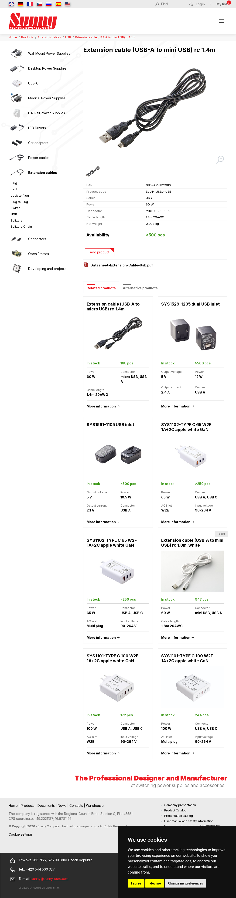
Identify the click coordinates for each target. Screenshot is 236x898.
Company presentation (180, 805)
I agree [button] (136, 883)
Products (27, 37)
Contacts (76, 805)
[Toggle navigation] (221, 21)
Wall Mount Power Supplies (49, 53)
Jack (14, 189)
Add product (99, 252)
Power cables (38, 158)
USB (68, 37)
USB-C (33, 83)
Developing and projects (47, 269)
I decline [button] (154, 883)
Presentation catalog (178, 815)
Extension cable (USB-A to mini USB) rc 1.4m (105, 37)
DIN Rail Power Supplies (46, 113)
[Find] (172, 4)
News (62, 805)
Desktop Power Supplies (47, 68)
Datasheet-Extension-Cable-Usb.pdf (121, 265)
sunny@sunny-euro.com (49, 879)
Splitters (16, 220)
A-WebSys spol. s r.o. (45, 887)
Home (13, 37)
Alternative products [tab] (140, 288)
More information (101, 406)
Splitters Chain (21, 226)
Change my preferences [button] (185, 883)
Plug (14, 183)
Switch (16, 208)
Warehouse (95, 805)
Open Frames (38, 254)
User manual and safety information (188, 821)
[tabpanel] (155, 530)
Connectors (37, 239)
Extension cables (49, 37)
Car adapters (38, 143)
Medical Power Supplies (46, 98)
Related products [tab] (101, 288)
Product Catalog (175, 810)
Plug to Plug (19, 202)
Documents (47, 805)
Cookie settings (21, 834)
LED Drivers (37, 128)
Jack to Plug (20, 195)
